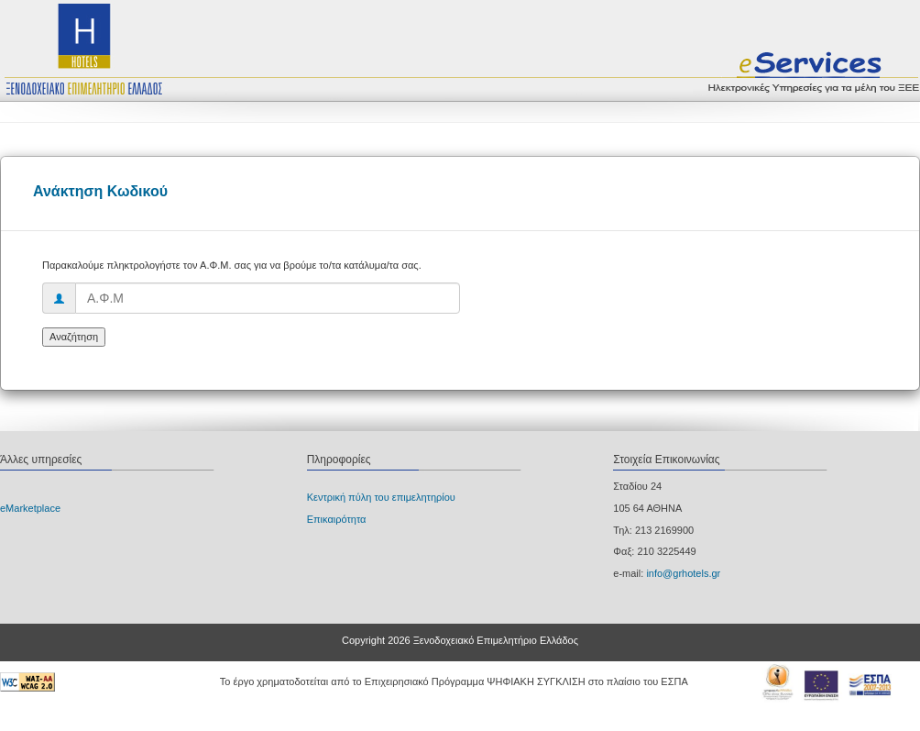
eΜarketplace (30, 508)
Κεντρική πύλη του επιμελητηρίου (381, 497)
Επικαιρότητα (337, 519)
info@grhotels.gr (683, 573)
